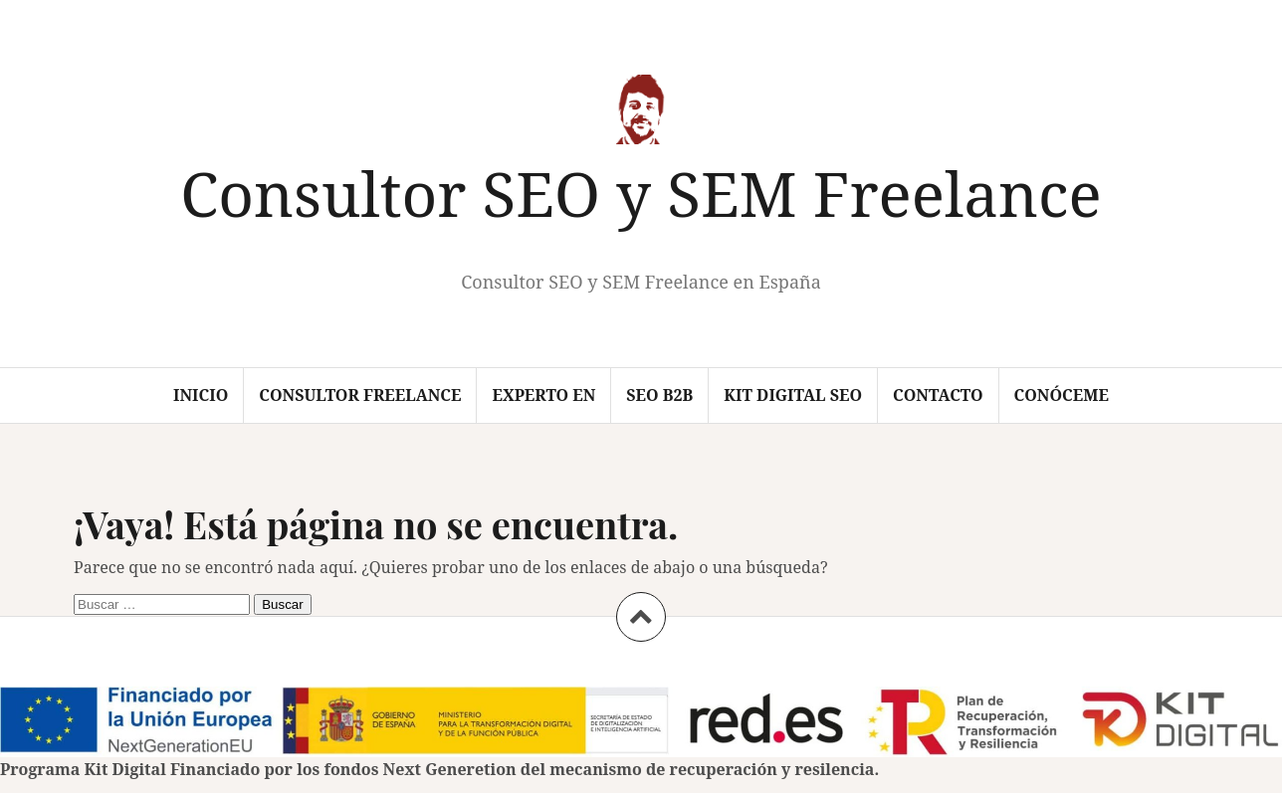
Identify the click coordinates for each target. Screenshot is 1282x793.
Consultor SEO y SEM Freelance (640, 193)
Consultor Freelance (360, 395)
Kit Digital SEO (793, 395)
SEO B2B (659, 395)
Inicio (200, 395)
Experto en (543, 395)
